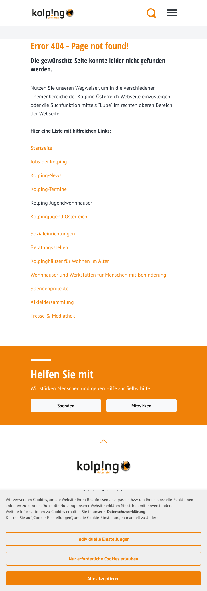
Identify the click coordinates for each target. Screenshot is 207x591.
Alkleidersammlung (52, 302)
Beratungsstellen (49, 247)
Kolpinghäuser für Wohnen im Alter (70, 261)
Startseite (41, 148)
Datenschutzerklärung (126, 511)
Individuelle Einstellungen (103, 539)
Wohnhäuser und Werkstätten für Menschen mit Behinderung (98, 274)
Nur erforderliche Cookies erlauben (103, 559)
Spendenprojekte (49, 288)
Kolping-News (46, 175)
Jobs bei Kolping (49, 161)
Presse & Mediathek (53, 315)
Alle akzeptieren (103, 578)
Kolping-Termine (49, 189)
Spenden (65, 405)
